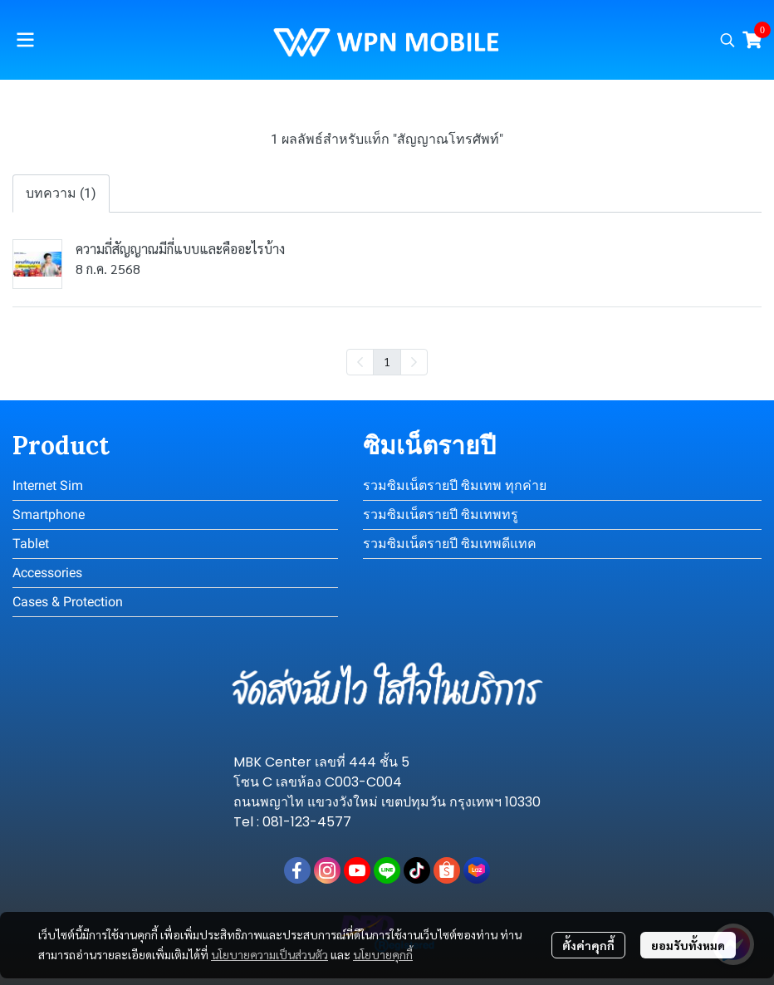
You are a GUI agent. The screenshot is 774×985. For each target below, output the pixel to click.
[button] (727, 39)
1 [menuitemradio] (387, 361)
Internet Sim (47, 485)
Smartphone (48, 514)
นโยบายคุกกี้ (383, 954)
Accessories (47, 573)
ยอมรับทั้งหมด (688, 945)
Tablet (30, 543)
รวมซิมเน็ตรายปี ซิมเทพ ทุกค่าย (454, 485)
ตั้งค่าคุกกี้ (588, 945)
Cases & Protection (67, 602)
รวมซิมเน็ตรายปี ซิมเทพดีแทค (449, 543)
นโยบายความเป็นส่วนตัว (269, 954)
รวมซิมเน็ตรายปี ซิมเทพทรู (440, 514)
